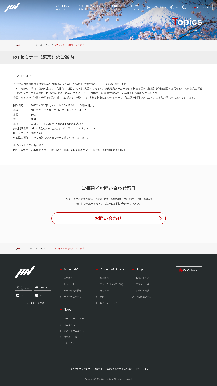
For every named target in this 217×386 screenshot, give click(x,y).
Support (117, 7)
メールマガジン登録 (33, 302)
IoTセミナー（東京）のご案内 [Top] (70, 45)
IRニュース (69, 324)
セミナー (104, 290)
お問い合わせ (142, 278)
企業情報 (68, 278)
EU (19, 295)
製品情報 (104, 278)
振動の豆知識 (142, 290)
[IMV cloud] (189, 270)
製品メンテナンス (109, 303)
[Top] (18, 45)
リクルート (69, 284)
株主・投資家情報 (73, 290)
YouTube (41, 287)
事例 (102, 296)
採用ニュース (70, 337)
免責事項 (98, 368)
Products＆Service (112, 269)
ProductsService (91, 7)
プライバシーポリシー (79, 368)
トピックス (44, 45)
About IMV (62, 7)
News (135, 7)
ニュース (29, 45)
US (38, 295)
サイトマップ (142, 368)
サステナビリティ (73, 296)
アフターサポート (145, 284)
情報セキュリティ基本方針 (119, 368)
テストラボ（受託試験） (112, 284)
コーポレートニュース (75, 318)
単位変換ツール (143, 296)
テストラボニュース (74, 330)
